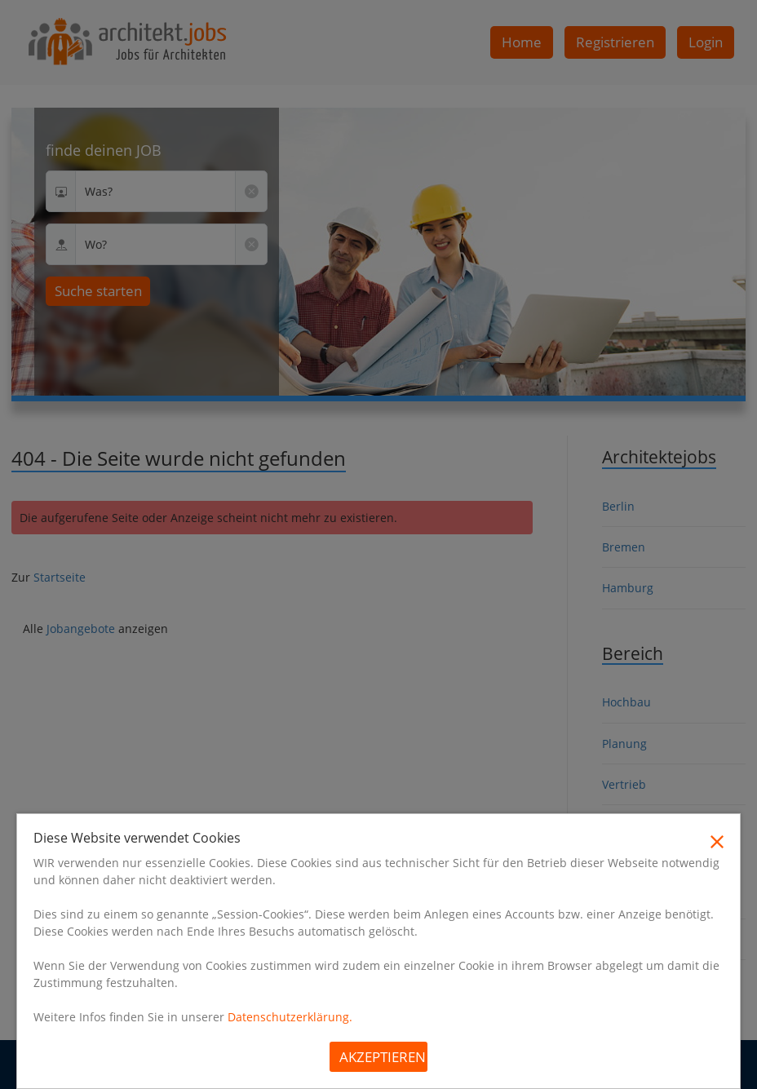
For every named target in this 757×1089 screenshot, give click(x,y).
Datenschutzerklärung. (290, 1017)
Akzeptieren (382, 1056)
